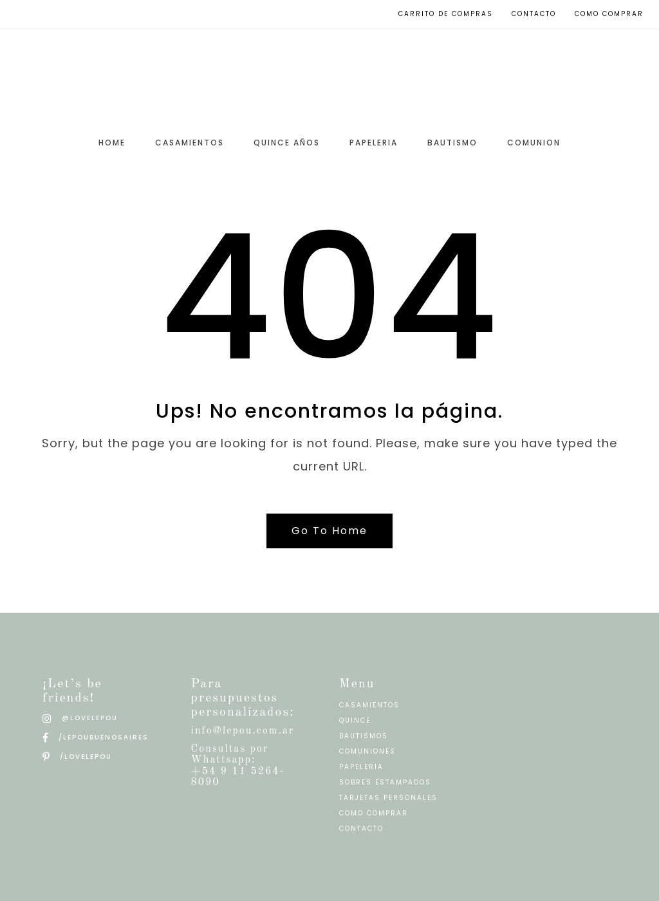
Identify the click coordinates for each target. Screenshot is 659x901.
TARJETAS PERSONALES (388, 798)
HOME (111, 142)
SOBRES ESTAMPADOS (385, 782)
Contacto (534, 14)
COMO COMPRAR (373, 813)
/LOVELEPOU (77, 756)
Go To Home (329, 530)
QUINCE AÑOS (287, 142)
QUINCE (355, 720)
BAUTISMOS (363, 736)
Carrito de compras (445, 14)
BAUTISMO (452, 142)
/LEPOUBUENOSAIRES (95, 737)
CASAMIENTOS (189, 142)
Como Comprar (609, 14)
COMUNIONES (367, 751)
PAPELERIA (373, 142)
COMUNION (534, 142)
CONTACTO (361, 828)
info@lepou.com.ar (243, 731)
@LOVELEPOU (80, 718)
